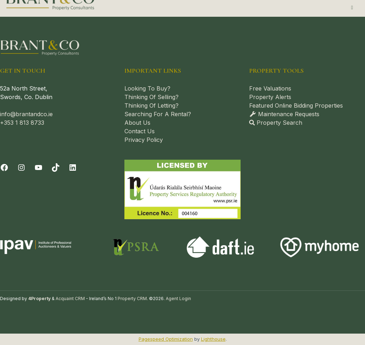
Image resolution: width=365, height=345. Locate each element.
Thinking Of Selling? (151, 97)
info (5, 114)
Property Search (275, 122)
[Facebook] (4, 167)
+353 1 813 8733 (22, 122)
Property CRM (132, 298)
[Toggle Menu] (352, 7)
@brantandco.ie (31, 114)
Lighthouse (213, 339)
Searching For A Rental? (157, 114)
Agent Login (178, 298)
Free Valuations (270, 88)
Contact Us (139, 131)
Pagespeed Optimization (166, 339)
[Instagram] (21, 167)
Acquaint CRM (70, 298)
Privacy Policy (143, 139)
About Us (137, 122)
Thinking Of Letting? (151, 105)
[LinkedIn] (72, 167)
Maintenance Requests (284, 114)
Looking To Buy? (147, 88)
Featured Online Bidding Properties (296, 105)
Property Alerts (270, 97)
